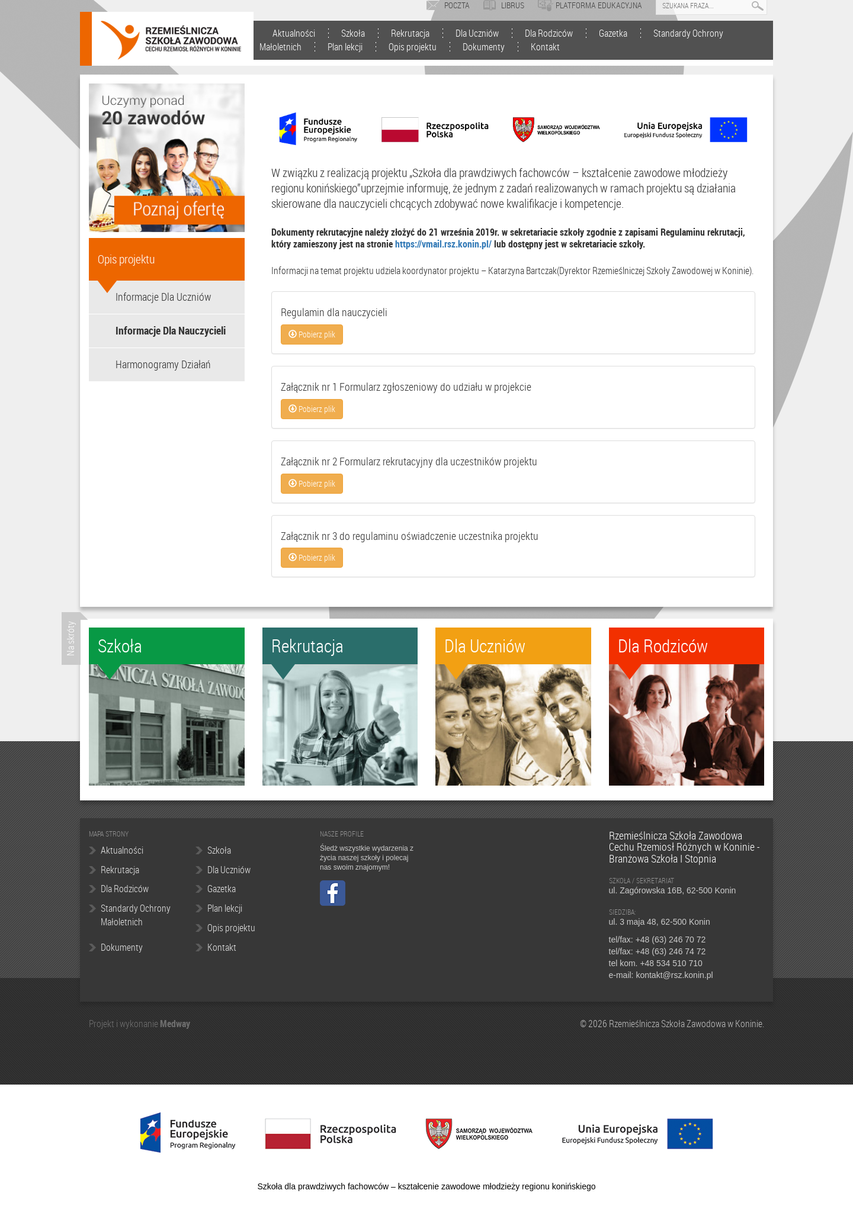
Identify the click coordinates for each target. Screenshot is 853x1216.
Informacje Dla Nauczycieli (171, 330)
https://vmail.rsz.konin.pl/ (443, 243)
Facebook (332, 893)
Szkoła (353, 33)
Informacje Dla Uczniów (163, 296)
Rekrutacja (410, 33)
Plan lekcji (345, 46)
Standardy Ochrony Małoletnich (136, 915)
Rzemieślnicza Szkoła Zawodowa (171, 40)
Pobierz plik (311, 334)
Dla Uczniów (477, 33)
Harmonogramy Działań (163, 364)
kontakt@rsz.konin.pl (674, 975)
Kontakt (545, 46)
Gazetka (613, 33)
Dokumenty (484, 46)
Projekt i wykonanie (124, 1023)
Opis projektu (413, 46)
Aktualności (293, 33)
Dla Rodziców (549, 33)
